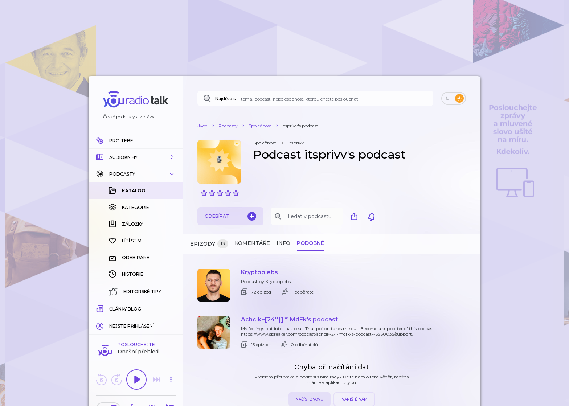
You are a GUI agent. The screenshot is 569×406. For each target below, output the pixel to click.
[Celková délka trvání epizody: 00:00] (171, 308)
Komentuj (135, 319)
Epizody (209, 244)
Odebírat (230, 216)
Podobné (310, 243)
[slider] (111, 308)
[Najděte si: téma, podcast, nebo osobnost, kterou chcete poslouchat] (315, 98)
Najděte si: (226, 98)
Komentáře (252, 243)
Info (283, 243)
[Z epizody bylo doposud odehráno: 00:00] (100, 308)
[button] (136, 157)
